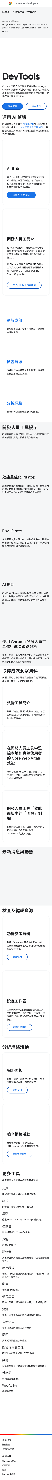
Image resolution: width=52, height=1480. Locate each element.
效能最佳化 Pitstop (18, 477)
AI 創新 (13, 168)
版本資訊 (36, 106)
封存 (4, 1470)
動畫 (5, 1284)
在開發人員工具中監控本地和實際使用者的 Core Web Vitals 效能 (24, 756)
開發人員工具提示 (20, 427)
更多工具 (11, 1173)
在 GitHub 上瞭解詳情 (24, 285)
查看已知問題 (8, 1449)
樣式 (5, 1201)
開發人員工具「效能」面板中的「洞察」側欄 (25, 813)
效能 (5, 1239)
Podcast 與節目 (9, 1474)
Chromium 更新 (9, 1461)
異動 (5, 1214)
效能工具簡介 (18, 703)
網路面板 (14, 1070)
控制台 (6, 1226)
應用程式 (8, 1268)
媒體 (5, 1360)
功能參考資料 (18, 933)
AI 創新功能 (28, 124)
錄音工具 (8, 1297)
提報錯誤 (6, 1444)
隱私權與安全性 (13, 1347)
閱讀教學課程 (19, 1027)
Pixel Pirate (12, 531)
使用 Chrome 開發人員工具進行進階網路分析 (24, 644)
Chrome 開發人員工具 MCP (30, 127)
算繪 (5, 1309)
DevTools (21, 76)
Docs (5, 12)
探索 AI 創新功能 (21, 195)
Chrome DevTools (24, 12)
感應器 (6, 1373)
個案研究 (6, 1465)
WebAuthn (9, 1385)
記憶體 (6, 1252)
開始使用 (12, 106)
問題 (5, 1335)
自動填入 (8, 1322)
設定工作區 (16, 1001)
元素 (5, 1188)
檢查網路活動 (18, 1134)
